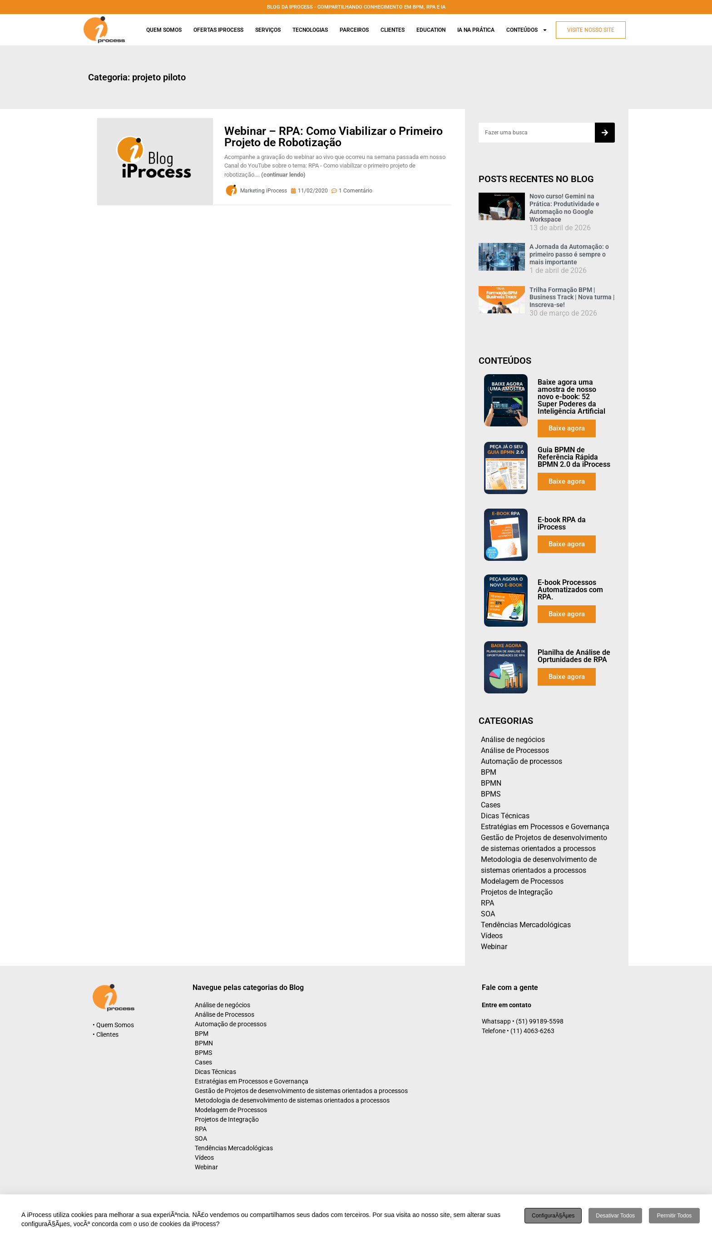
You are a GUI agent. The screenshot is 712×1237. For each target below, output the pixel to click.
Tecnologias (310, 30)
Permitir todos (674, 1215)
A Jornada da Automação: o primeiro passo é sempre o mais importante (569, 254)
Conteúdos (527, 30)
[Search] (605, 133)
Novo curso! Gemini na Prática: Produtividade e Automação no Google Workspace (564, 208)
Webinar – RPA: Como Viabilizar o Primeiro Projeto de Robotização (333, 136)
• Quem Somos (113, 1025)
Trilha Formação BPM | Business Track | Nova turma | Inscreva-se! (572, 297)
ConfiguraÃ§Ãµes (553, 1215)
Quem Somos (164, 30)
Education (430, 30)
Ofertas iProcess (218, 30)
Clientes (393, 30)
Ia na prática (475, 30)
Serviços (268, 30)
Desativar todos (615, 1215)
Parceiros (354, 30)
